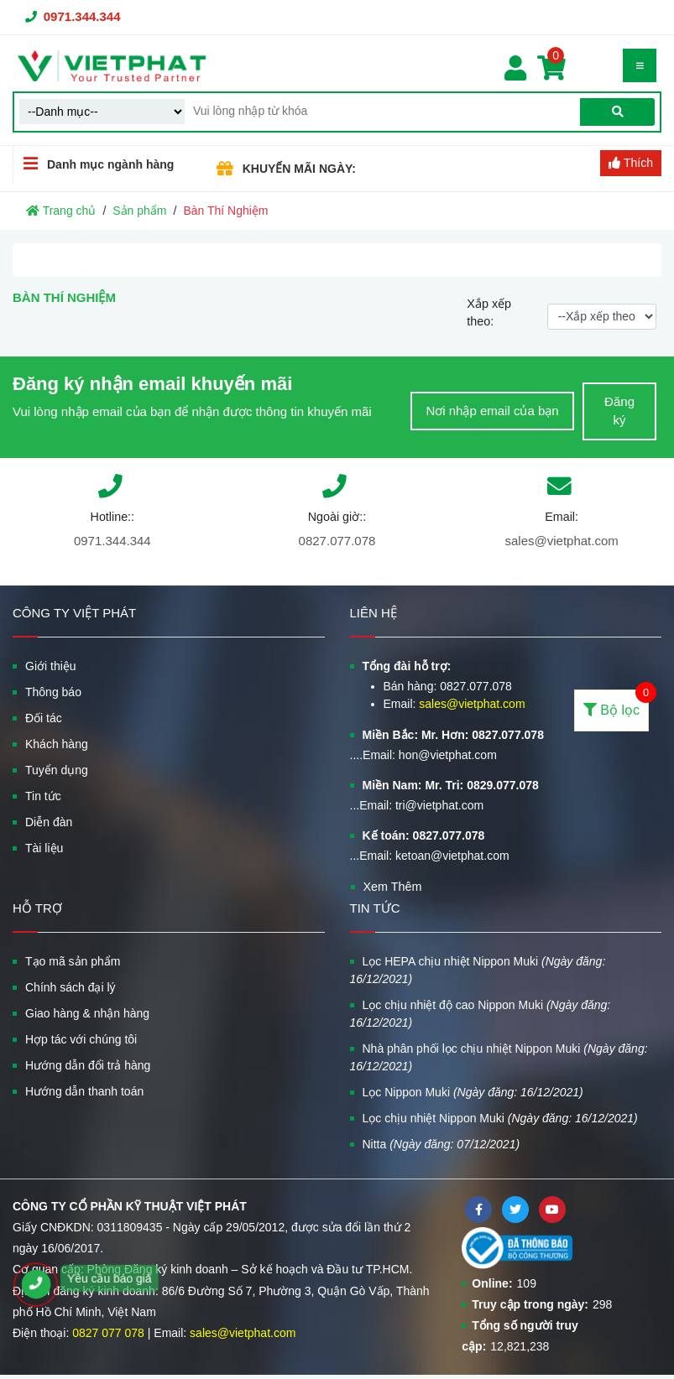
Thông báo (53, 692)
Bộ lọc (616, 703)
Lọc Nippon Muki (473, 1092)
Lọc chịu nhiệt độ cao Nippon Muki (480, 1013)
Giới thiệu (50, 666)
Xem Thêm (392, 886)
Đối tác (43, 718)
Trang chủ (61, 210)
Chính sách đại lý (70, 987)
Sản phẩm (139, 210)
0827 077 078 (108, 1333)
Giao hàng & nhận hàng (87, 1013)
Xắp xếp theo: (489, 313)
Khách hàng (56, 744)
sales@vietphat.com (561, 540)
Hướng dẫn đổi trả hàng (87, 1065)
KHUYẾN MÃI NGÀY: (299, 168)
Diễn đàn (48, 822)
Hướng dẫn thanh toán (84, 1091)
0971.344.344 (82, 16)
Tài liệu (44, 848)
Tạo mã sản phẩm (72, 961)
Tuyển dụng (56, 770)
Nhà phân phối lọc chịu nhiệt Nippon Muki (499, 1057)
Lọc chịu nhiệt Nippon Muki (500, 1118)
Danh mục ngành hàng (93, 164)
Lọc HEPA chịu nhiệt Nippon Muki (478, 970)
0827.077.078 (337, 540)
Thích (631, 162)
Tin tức (43, 796)
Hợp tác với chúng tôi (81, 1039)
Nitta (441, 1144)
